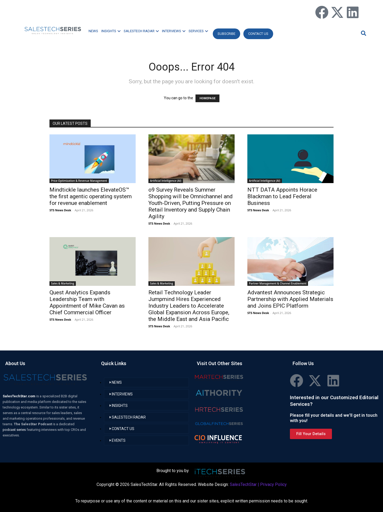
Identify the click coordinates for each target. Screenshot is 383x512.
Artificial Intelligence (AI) (165, 181)
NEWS (93, 31)
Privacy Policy (273, 484)
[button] (362, 33)
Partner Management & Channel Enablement (277, 283)
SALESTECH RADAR (141, 31)
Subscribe (226, 34)
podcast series (15, 430)
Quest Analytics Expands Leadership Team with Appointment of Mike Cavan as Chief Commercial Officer (87, 302)
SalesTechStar (243, 484)
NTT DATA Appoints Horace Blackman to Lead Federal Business (282, 196)
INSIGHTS (110, 31)
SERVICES (198, 31)
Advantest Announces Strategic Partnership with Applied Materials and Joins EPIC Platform (290, 299)
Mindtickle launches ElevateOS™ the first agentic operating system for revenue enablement (90, 196)
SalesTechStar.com (19, 396)
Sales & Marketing (62, 283)
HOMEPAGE (207, 98)
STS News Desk (60, 210)
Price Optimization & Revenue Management (79, 181)
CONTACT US (258, 34)
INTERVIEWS (173, 31)
